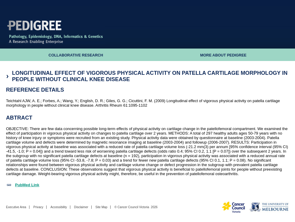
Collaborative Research (76, 55)
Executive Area (16, 207)
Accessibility (58, 207)
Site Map (101, 207)
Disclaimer (81, 207)
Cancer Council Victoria (133, 207)
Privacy (38, 207)
